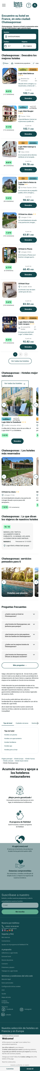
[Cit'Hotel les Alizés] (9, 220)
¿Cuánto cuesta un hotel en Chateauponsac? (14, 615)
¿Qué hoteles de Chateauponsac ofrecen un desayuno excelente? (16, 656)
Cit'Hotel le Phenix (25, 249)
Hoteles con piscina (10, 735)
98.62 (28, 200)
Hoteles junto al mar (10, 750)
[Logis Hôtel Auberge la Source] (9, 149)
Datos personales (7, 983)
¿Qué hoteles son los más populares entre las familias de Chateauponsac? (18, 635)
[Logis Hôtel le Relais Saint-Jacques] (9, 324)
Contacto (5, 964)
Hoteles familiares (10, 742)
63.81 (28, 234)
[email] (20, 905)
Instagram (25, 1009)
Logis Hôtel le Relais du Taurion (27, 183)
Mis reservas (6, 937)
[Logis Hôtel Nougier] (9, 114)
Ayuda (4, 994)
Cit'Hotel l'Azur (24, 284)
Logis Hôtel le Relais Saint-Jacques (26, 323)
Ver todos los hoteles (20, 361)
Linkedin (6, 1014)
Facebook (7, 1009)
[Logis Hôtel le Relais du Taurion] (9, 185)
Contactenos (6, 941)
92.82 (28, 341)
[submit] (20, 911)
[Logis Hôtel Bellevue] (9, 76)
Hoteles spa (8, 746)
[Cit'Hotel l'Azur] (9, 290)
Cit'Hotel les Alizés (27, 214)
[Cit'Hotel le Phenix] (9, 255)
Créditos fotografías (5, 1001)
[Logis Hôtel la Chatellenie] (17, 401)
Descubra (28, 98)
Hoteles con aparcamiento (13, 738)
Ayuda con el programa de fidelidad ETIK (15, 944)
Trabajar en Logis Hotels (10, 971)
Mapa (5, 63)
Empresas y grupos (8, 967)
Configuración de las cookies (11, 986)
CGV (3, 990)
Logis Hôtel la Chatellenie (14, 422)
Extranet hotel (6, 956)
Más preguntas (20, 665)
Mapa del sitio (6, 997)
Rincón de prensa (7, 960)
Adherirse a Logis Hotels (10, 953)
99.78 (28, 164)
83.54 (28, 304)
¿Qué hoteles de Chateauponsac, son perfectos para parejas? (17, 625)
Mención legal (6, 979)
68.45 (28, 269)
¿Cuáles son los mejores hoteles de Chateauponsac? (17, 645)
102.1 (28, 93)
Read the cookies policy (9, 1062)
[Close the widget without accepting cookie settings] (10, 1036)
